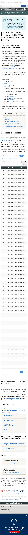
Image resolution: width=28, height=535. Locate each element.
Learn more (14, 532)
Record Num (11, 167)
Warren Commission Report (12, 121)
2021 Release (8, 430)
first (3, 155)
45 (23, 155)
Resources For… (6, 509)
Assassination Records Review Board (14, 126)
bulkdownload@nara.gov (13, 398)
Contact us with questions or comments (10, 499)
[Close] (26, 515)
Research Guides (6, 512)
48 (6, 158)
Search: (4, 161)
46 (2, 158)
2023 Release (8, 420)
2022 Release (8, 425)
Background (8, 119)
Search (23, 6)
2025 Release (8, 416)
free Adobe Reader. (18, 490)
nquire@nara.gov (11, 463)
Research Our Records (10, 12)
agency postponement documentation (13, 410)
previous (7, 155)
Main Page (7, 117)
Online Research (6, 507)
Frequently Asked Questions (14, 444)
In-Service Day (12, 26)
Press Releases (8, 448)
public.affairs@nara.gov (13, 472)
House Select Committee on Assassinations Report (12, 124)
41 (15, 155)
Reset (24, 164)
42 (17, 155)
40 (13, 155)
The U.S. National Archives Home (11, 2)
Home (2, 12)
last (15, 158)
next (11, 158)
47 (4, 158)
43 (19, 155)
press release (7, 86)
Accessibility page (15, 493)
